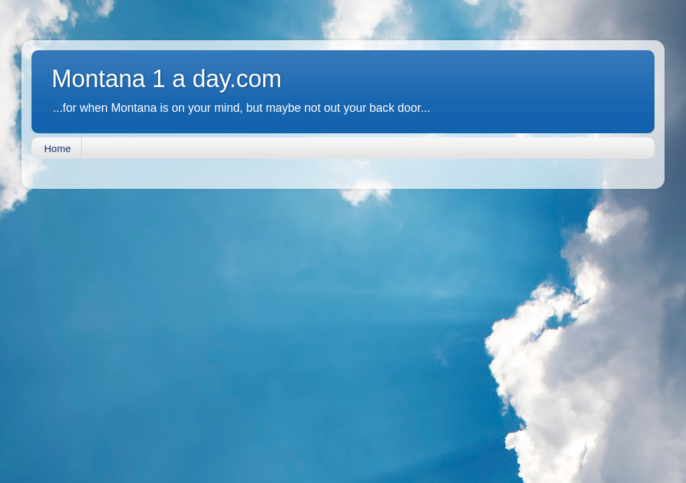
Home (57, 148)
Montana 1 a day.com (167, 78)
